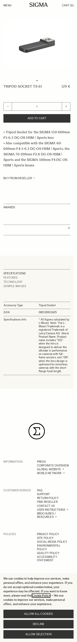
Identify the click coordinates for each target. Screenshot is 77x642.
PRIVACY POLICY (48, 534)
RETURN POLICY (48, 498)
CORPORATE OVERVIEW (53, 465)
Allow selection (38, 634)
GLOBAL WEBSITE (49, 469)
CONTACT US (46, 505)
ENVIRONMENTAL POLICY (48, 547)
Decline (38, 624)
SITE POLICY (45, 538)
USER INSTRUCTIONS (51, 509)
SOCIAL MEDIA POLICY (52, 541)
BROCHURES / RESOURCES (46, 515)
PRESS (41, 461)
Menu (7, 5)
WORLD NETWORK (49, 473)
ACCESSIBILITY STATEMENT (47, 558)
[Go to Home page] (39, 5)
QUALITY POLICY (48, 553)
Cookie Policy (41, 595)
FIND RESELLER (47, 501)
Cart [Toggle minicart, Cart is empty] (68, 5)
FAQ (40, 490)
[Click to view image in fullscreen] (36, 43)
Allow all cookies (38, 613)
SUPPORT (43, 494)
